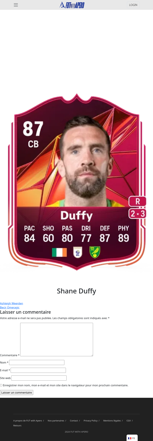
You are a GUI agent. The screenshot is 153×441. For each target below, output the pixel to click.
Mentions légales (113, 420)
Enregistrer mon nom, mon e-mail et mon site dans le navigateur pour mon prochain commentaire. (65, 385)
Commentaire (10, 355)
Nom (4, 362)
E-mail (5, 370)
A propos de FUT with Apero (29, 420)
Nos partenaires (57, 420)
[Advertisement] (76, 39)
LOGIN (133, 5)
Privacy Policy (92, 420)
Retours (17, 425)
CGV (130, 420)
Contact (75, 420)
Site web (5, 378)
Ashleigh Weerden (11, 303)
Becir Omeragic (9, 307)
